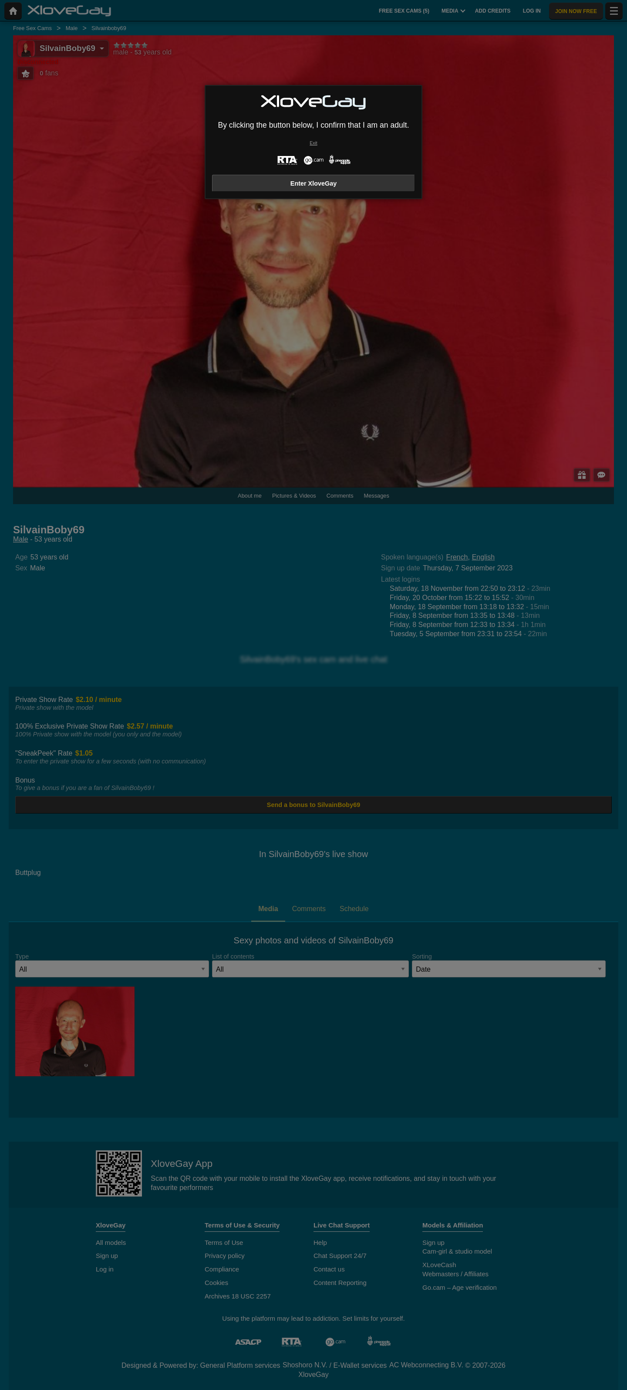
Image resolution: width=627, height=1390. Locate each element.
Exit (313, 143)
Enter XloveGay (313, 183)
